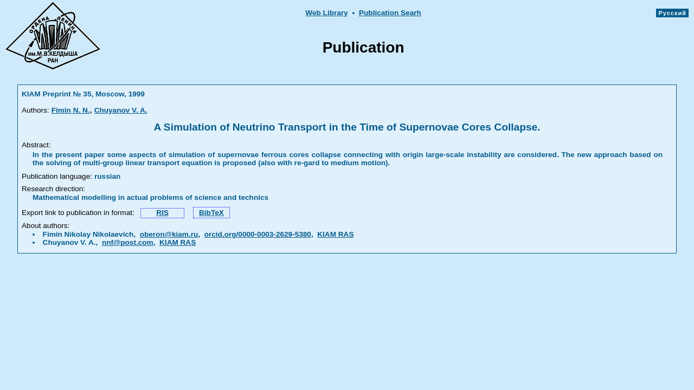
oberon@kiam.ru (169, 234)
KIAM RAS (335, 234)
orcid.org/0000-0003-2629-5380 (257, 234)
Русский (672, 13)
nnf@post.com (127, 242)
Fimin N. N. (71, 110)
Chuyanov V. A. (120, 110)
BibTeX (211, 213)
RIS (162, 213)
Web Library (326, 13)
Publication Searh (390, 13)
